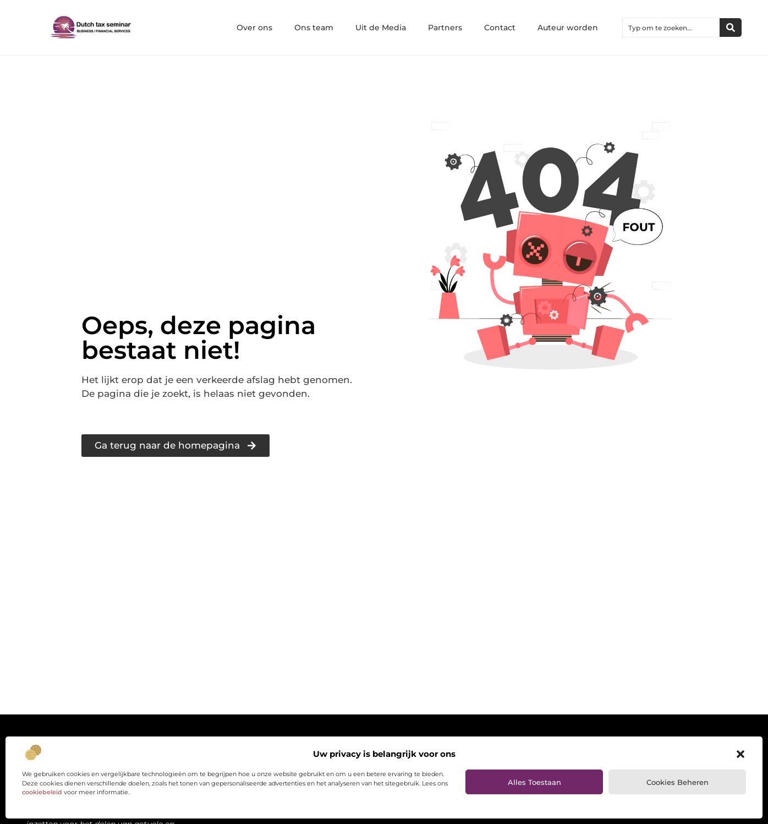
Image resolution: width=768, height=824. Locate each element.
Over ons (254, 27)
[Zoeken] (731, 27)
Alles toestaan (534, 782)
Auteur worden (567, 27)
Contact (499, 27)
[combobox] (671, 27)
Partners (445, 27)
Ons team (313, 27)
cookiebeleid (42, 792)
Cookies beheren (677, 782)
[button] (740, 754)
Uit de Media (380, 27)
